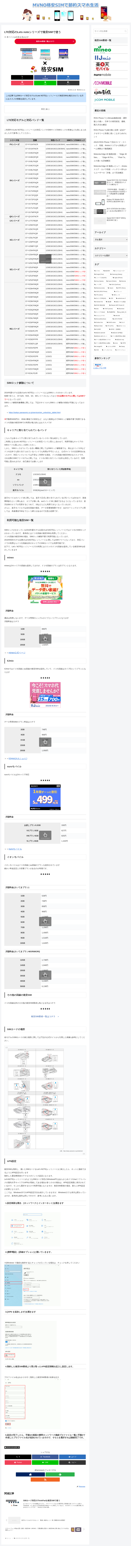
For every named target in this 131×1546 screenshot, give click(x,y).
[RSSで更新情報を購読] (50, 1469)
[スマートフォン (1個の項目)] (121, 350)
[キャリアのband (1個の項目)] (100, 312)
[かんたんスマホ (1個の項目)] (103, 315)
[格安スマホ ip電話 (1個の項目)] (120, 301)
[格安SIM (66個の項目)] (107, 270)
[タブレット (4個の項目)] (120, 291)
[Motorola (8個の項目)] (123, 281)
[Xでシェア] (10, 77)
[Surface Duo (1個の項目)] (100, 322)
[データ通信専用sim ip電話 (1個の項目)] (103, 343)
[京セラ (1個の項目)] (123, 322)
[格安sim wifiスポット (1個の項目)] (101, 336)
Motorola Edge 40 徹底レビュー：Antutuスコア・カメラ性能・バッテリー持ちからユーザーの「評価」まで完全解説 (110, 169)
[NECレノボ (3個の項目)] (119, 295)
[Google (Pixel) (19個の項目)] (101, 274)
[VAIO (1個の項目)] (97, 350)
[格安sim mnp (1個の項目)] (121, 339)
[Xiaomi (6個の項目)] (111, 288)
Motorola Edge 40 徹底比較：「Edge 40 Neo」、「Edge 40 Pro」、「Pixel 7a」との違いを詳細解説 (110, 157)
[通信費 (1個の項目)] (109, 301)
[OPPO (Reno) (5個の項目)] (122, 288)
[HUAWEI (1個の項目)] (101, 329)
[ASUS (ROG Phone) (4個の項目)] (103, 291)
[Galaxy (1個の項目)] (123, 346)
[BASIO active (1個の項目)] (112, 322)
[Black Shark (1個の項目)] (99, 326)
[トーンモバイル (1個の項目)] (107, 350)
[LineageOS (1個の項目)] (99, 346)
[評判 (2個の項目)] (111, 298)
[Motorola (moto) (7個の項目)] (100, 288)
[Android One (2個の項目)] (99, 301)
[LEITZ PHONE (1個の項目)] (120, 319)
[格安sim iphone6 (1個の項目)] (102, 332)
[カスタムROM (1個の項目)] (111, 346)
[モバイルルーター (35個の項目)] (120, 270)
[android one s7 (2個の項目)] (121, 298)
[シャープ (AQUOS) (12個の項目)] (103, 277)
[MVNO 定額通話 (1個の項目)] (118, 329)
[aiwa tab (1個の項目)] (120, 315)
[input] (110, 31)
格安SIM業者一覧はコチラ (45, 42)
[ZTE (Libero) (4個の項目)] (102, 295)
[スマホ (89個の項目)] (98, 270)
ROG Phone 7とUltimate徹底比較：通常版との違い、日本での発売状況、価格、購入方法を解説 (110, 121)
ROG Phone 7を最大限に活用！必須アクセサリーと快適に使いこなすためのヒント (110, 133)
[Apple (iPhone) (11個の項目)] (120, 277)
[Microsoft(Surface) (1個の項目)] (102, 319)
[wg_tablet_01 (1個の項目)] (122, 312)
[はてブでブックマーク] (38, 77)
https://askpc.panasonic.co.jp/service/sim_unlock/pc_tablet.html (34, 407)
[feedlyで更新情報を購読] (45, 1469)
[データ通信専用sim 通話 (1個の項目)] (119, 336)
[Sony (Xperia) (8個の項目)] (99, 281)
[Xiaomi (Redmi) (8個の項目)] (112, 281)
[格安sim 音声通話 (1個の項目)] (119, 332)
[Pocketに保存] (52, 77)
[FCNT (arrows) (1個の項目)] (109, 308)
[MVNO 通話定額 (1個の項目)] (101, 305)
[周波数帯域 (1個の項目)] (111, 312)
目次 (43, 104)
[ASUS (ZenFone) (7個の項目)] (118, 284)
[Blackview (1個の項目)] (122, 308)
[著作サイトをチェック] (40, 1469)
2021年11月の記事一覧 (12, 1442)
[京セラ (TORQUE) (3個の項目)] (101, 298)
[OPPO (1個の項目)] (124, 343)
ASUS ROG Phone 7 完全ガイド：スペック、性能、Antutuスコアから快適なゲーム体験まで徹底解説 (110, 145)
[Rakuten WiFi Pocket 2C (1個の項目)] (118, 305)
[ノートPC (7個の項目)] (101, 284)
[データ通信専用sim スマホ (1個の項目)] (104, 339)
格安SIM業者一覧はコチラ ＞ (45, 1011)
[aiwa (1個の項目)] (98, 308)
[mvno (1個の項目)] (116, 343)
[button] (79, 77)
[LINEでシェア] (65, 77)
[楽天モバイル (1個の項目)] (122, 326)
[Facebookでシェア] (24, 77)
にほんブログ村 (99, 368)
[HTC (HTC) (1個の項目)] (110, 326)
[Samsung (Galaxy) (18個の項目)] (119, 274)
